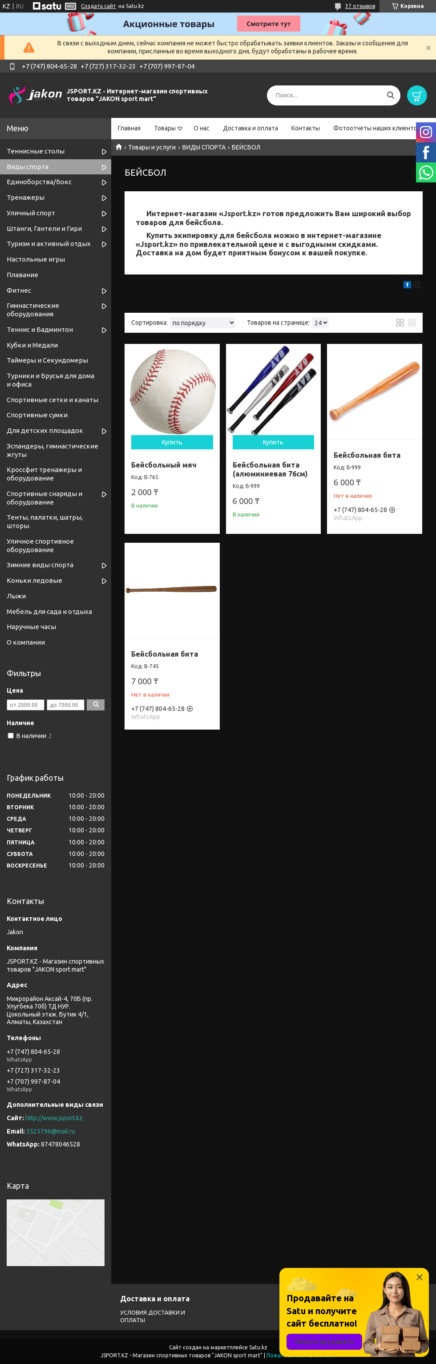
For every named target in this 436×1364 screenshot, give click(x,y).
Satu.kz (258, 1347)
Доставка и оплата (250, 128)
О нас (202, 128)
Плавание (22, 274)
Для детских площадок (45, 430)
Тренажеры (25, 197)
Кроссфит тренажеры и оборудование (44, 474)
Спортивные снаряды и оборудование (44, 498)
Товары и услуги (152, 147)
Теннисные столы (36, 151)
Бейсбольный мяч (164, 465)
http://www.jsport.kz (54, 1118)
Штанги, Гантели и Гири (44, 228)
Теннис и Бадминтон (40, 329)
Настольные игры (36, 259)
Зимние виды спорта (40, 565)
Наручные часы (31, 626)
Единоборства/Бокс (39, 182)
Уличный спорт (31, 213)
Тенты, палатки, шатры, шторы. (45, 521)
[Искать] (390, 95)
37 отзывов (360, 6)
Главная (129, 128)
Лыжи (16, 596)
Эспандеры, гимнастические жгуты (52, 450)
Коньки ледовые (34, 580)
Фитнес (19, 290)
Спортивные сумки (37, 415)
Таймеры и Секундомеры (47, 360)
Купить (172, 442)
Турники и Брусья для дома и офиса (50, 380)
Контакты (305, 128)
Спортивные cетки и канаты (52, 400)
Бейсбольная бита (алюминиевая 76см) (270, 469)
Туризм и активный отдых (49, 243)
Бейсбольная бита (367, 455)
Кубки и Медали (32, 345)
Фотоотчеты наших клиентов (377, 128)
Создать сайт (98, 6)
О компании (26, 642)
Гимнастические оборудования (33, 310)
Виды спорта (27, 166)
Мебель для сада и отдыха (49, 611)
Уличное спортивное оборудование (40, 545)
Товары (165, 128)
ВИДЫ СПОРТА (204, 147)
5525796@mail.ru (50, 1131)
